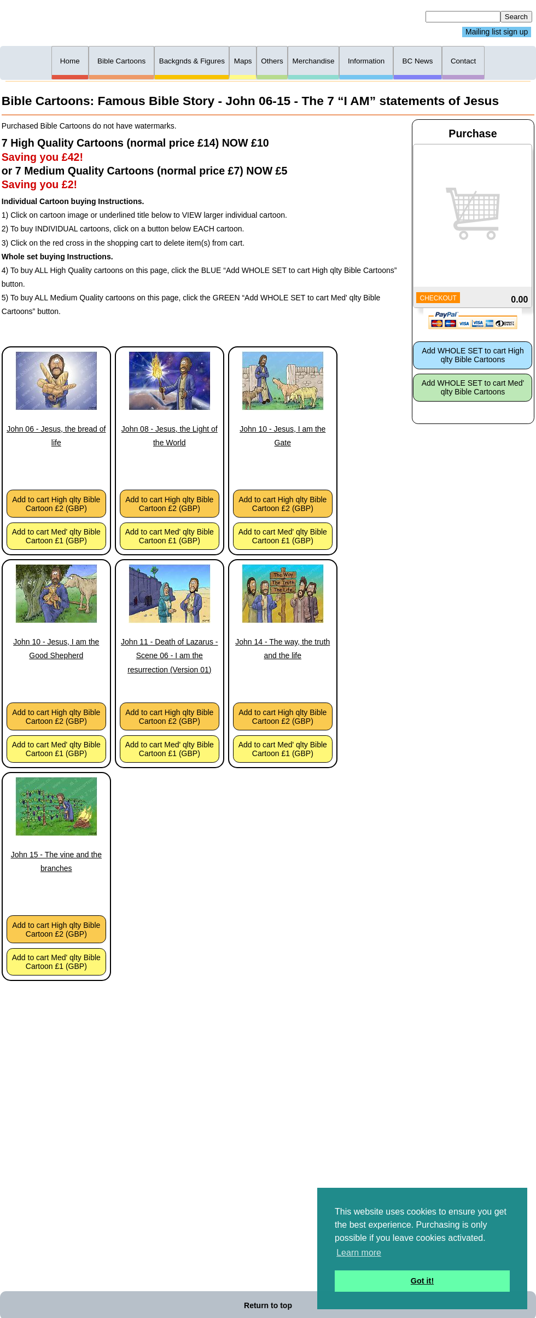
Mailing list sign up (496, 32)
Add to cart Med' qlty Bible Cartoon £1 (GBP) (56, 536)
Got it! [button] (422, 1280)
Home (70, 61)
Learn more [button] (358, 1252)
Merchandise (313, 61)
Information (366, 61)
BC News (418, 61)
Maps (243, 61)
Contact (463, 61)
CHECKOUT (438, 298)
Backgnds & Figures (192, 61)
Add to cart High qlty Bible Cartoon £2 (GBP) (56, 504)
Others (272, 61)
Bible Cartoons (121, 61)
